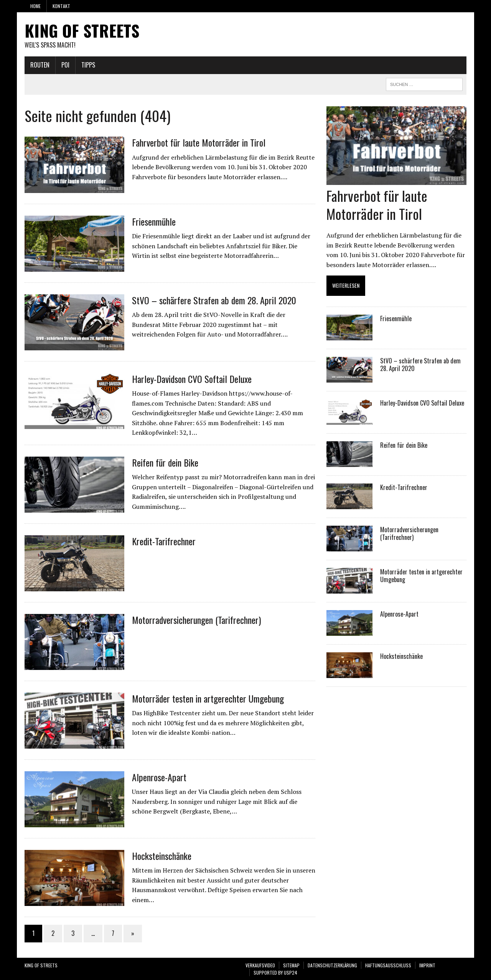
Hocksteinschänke (161, 856)
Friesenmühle (154, 221)
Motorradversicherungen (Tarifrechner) (196, 620)
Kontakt (61, 6)
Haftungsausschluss (388, 965)
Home (35, 6)
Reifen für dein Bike (165, 462)
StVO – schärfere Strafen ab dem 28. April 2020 (214, 300)
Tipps (88, 64)
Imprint (427, 965)
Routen (39, 64)
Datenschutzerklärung (332, 965)
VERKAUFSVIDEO (260, 965)
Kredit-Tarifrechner (164, 541)
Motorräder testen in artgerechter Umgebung (208, 698)
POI (65, 64)
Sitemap (291, 965)
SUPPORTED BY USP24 (275, 972)
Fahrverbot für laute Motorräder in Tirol (198, 142)
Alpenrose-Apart (159, 777)
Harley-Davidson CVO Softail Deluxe (192, 379)
